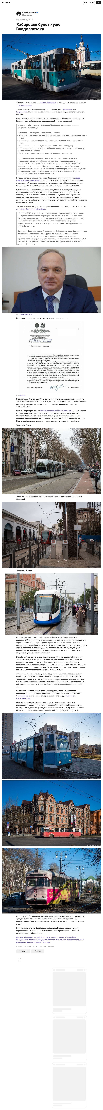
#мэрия (44, 937)
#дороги (51, 940)
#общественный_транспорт (38, 942)
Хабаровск (67, 109)
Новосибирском (23, 698)
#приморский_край (32, 937)
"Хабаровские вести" (26, 314)
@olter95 (22, 395)
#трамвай (33, 940)
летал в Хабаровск (48, 103)
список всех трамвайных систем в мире (57, 411)
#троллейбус (70, 937)
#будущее (42, 940)
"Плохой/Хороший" (24, 105)
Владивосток (21, 112)
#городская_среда (56, 937)
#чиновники (61, 940)
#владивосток (22, 940)
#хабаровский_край (75, 940)
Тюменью (70, 696)
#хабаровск (21, 942)
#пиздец (19, 937)
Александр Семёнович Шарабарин (31, 209)
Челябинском (22, 696)
